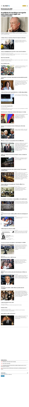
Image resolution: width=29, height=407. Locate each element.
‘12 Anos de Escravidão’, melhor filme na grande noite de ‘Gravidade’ (12, 288)
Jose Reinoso (2, 39)
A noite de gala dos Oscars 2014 (7, 302)
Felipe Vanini (2, 53)
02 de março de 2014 (6, 8)
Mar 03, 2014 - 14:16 (9, 128)
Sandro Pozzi (2, 142)
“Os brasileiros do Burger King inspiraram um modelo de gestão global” (14, 78)
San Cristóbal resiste (5, 63)
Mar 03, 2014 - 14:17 (10, 113)
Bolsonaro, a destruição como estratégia (9, 361)
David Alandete (3, 186)
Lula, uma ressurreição (6, 363)
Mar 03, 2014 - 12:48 (10, 142)
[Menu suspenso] (1, 6)
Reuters (2, 128)
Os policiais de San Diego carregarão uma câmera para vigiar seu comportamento (13, 14)
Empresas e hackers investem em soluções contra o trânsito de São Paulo (14, 155)
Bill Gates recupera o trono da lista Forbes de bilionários (12, 140)
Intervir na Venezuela (5, 57)
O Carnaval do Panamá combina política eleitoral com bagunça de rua (14, 214)
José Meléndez (3, 216)
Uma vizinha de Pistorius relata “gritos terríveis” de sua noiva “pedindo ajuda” (13, 170)
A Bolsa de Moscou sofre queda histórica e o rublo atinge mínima (14, 92)
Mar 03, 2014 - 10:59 (12, 200)
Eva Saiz (6, 186)
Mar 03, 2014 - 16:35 (10, 53)
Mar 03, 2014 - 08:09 (7, 309)
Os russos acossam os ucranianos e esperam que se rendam (13, 242)
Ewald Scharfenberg (3, 200)
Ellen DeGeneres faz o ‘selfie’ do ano (8, 257)
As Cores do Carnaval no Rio (7, 106)
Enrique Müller (3, 113)
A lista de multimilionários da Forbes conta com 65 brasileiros (13, 51)
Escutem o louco (4, 307)
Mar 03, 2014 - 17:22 (11, 32)
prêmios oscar (3, 256)
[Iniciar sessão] (27, 6)
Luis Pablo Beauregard (4, 230)
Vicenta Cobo (2, 32)
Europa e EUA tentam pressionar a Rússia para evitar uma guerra (13, 126)
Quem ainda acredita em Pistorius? (8, 313)
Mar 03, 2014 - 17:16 (10, 39)
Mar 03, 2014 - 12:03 (17, 186)
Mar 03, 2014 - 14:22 (4, 107)
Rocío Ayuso (2, 290)
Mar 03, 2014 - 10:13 (15, 230)
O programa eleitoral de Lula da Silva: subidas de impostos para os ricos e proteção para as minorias (13, 366)
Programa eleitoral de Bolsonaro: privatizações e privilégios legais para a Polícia (13, 368)
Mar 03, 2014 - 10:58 (13, 216)
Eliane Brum (2, 309)
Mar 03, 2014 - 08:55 (11, 290)
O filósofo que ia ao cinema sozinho (8, 228)
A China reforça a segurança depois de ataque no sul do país (13, 37)
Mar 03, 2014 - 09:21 (15, 274)
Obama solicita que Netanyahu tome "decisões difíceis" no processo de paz (12, 185)
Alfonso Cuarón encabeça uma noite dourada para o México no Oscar (14, 272)
